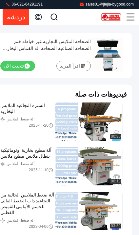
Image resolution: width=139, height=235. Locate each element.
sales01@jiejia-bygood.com (106, 4)
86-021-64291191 (24, 4)
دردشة (16, 17)
